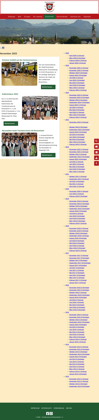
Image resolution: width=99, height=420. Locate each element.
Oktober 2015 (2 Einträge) (78, 320)
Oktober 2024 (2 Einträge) (78, 100)
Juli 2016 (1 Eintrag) (76, 300)
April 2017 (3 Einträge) (77, 275)
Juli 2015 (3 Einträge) (76, 327)
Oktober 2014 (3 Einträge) (78, 352)
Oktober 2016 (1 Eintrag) (78, 292)
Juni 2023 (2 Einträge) (77, 137)
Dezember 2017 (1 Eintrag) (78, 255)
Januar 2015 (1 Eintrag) (77, 342)
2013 (67, 376)
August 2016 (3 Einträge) (78, 297)
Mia (19, 16)
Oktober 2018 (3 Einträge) (78, 233)
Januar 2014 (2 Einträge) (78, 374)
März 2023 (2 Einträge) (77, 142)
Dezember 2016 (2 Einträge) (79, 287)
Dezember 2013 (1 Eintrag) (78, 379)
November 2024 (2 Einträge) (79, 97)
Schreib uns (75, 16)
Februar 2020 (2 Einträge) (78, 196)
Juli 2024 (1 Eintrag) (76, 107)
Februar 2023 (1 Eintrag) (78, 144)
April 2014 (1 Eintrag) (76, 366)
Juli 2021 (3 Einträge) (76, 181)
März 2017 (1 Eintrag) (76, 278)
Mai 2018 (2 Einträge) (76, 243)
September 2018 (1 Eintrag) (79, 236)
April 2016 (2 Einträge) (77, 307)
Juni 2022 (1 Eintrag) (76, 164)
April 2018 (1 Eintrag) (76, 246)
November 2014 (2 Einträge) (79, 349)
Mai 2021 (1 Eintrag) (76, 184)
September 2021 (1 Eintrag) (79, 179)
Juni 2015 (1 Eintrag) (76, 329)
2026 (67, 53)
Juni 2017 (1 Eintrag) (76, 270)
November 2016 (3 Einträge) (79, 290)
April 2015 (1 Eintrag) (76, 334)
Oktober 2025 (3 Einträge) (78, 73)
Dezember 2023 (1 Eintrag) (78, 122)
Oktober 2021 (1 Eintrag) (78, 176)
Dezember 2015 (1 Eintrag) (78, 315)
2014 (67, 344)
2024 (67, 92)
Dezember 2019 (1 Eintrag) (78, 201)
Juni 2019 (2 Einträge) (77, 216)
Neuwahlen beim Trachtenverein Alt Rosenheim (23, 131)
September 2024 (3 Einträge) (79, 102)
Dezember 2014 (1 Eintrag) (78, 347)
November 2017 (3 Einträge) (79, 258)
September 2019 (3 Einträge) (79, 208)
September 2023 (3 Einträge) (79, 129)
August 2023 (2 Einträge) (78, 132)
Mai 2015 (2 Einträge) (76, 332)
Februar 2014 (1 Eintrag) (78, 371)
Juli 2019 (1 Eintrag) (76, 213)
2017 (67, 253)
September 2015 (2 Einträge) (79, 322)
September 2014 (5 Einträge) (79, 354)
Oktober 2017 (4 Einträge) (78, 260)
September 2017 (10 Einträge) (79, 263)
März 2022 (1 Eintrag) (76, 171)
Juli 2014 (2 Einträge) (76, 359)
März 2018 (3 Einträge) (77, 248)
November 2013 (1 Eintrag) (78, 381)
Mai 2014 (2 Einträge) (76, 364)
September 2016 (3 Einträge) (79, 295)
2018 (67, 226)
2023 (67, 120)
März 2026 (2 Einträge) (77, 58)
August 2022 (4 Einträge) (78, 159)
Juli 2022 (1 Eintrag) (76, 162)
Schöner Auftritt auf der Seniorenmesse (19, 60)
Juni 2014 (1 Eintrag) (76, 362)
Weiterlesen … (48, 87)
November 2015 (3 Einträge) (79, 317)
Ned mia (69, 408)
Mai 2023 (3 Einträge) (76, 139)
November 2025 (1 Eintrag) (78, 70)
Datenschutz (46, 408)
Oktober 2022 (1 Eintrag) (78, 154)
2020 (67, 189)
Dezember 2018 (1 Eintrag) (78, 228)
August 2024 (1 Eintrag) (77, 105)
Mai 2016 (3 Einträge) (76, 305)
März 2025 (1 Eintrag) (76, 88)
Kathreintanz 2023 (10, 94)
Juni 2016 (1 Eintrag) (76, 302)
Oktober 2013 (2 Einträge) (78, 384)
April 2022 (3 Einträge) (77, 169)
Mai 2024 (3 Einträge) (76, 110)
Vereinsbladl (62, 16)
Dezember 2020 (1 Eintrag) (78, 191)
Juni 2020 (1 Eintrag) (76, 194)
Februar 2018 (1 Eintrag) (78, 250)
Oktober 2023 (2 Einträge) (78, 127)
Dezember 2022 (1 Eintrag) (78, 149)
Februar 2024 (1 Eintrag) (78, 117)
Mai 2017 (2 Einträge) (76, 273)
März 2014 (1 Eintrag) (76, 369)
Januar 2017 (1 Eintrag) (77, 283)
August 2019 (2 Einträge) (78, 211)
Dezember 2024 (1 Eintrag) (78, 95)
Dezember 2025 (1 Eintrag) (78, 68)
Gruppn (27, 16)
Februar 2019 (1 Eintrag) (78, 223)
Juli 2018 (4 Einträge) (76, 241)
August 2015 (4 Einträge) (78, 324)
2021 (67, 174)
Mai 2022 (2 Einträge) (76, 167)
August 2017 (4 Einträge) (78, 265)
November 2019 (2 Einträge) (79, 204)
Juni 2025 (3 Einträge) (77, 80)
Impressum (35, 408)
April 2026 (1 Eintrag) (76, 55)
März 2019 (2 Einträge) (77, 221)
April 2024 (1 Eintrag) (76, 112)
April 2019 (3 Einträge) (77, 218)
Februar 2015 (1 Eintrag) (78, 339)
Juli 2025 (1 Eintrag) (76, 78)
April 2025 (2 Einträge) (77, 85)
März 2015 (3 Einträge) (77, 337)
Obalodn (87, 16)
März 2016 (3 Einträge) (77, 310)
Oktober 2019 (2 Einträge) (78, 206)
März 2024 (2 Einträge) (77, 115)
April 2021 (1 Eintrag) (76, 186)
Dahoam (11, 16)
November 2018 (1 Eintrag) (78, 231)
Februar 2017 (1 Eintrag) (78, 280)
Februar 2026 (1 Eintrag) (78, 60)
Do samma (37, 16)
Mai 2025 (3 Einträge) (76, 83)
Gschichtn (49, 16)
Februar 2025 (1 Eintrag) (78, 90)
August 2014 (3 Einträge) (78, 357)
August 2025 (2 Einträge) (78, 75)
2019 (67, 199)
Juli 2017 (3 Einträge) (76, 268)
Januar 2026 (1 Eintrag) (77, 63)
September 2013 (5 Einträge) (79, 386)
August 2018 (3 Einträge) (78, 238)
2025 (67, 65)
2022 (67, 147)
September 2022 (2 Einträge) (79, 157)
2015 (67, 312)
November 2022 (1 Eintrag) (78, 152)
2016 (67, 285)
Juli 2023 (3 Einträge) (76, 134)
